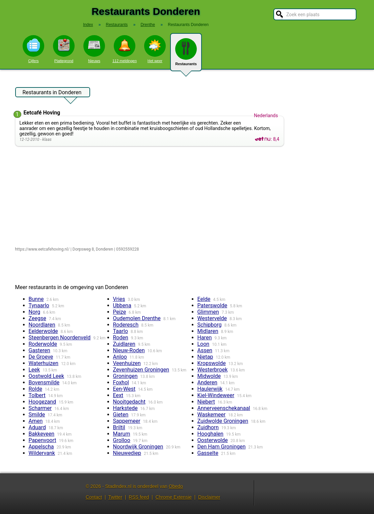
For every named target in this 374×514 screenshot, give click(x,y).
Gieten (121, 414)
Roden (120, 337)
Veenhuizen (127, 363)
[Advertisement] (151, 197)
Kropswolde (211, 363)
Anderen (207, 382)
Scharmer (40, 408)
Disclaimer (209, 497)
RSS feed (139, 497)
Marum (121, 434)
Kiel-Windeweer (216, 395)
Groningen (125, 376)
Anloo (120, 357)
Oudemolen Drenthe (137, 318)
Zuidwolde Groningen (222, 421)
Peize (119, 312)
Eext (118, 395)
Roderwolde (43, 344)
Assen (204, 350)
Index (88, 24)
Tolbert (37, 395)
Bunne (36, 299)
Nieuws (94, 49)
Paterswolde (212, 305)
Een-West (124, 389)
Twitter (115, 497)
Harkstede (125, 408)
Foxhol (121, 382)
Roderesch (126, 325)
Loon (203, 344)
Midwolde (209, 376)
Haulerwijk (210, 389)
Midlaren (207, 331)
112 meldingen (124, 49)
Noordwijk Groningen (138, 446)
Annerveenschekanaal (223, 408)
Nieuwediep (127, 453)
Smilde (37, 414)
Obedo (176, 486)
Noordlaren (42, 325)
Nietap (205, 357)
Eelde (204, 299)
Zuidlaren (124, 344)
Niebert (206, 402)
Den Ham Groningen (221, 446)
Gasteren (39, 350)
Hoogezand (42, 402)
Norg (35, 312)
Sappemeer (126, 421)
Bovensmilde (44, 382)
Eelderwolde (43, 331)
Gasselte (207, 453)
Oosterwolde (212, 440)
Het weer (155, 49)
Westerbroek (212, 369)
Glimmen (208, 312)
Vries (119, 299)
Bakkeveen (42, 434)
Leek (34, 369)
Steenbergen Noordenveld (60, 337)
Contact (94, 497)
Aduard (37, 427)
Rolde (35, 389)
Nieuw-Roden (129, 350)
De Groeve (41, 357)
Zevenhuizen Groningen (141, 369)
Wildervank (42, 453)
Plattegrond (64, 49)
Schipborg (209, 325)
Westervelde (212, 318)
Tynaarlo (39, 305)
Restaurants (186, 54)
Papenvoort (42, 440)
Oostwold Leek (46, 376)
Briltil (119, 427)
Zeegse (37, 318)
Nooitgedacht (129, 402)
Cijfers (33, 49)
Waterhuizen (43, 363)
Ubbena (122, 305)
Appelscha (41, 446)
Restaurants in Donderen (52, 93)
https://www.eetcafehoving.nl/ (42, 249)
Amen (36, 421)
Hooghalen (210, 434)
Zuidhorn (208, 427)
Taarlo (120, 331)
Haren (204, 337)
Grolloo (121, 440)
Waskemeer (211, 414)
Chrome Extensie (173, 497)
